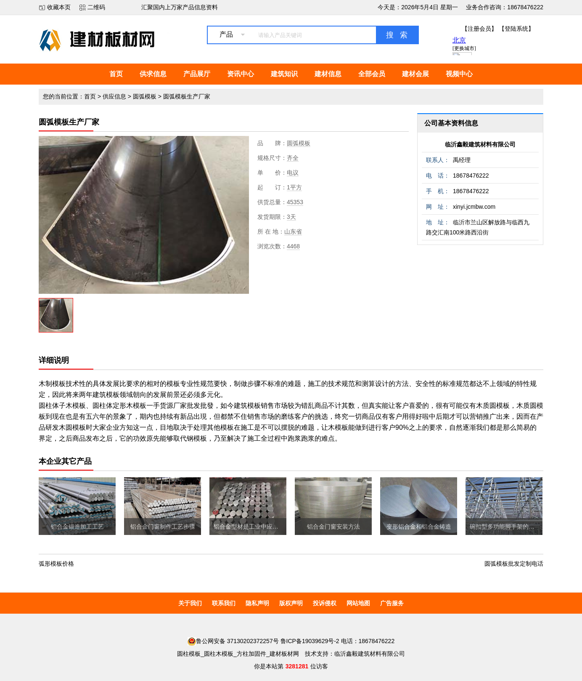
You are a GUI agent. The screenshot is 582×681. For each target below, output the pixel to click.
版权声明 (291, 603)
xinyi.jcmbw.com (474, 206)
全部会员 (371, 73)
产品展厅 (196, 73)
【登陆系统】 (516, 28)
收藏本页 (59, 7)
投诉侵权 (324, 603)
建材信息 (328, 73)
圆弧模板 (144, 96)
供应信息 (114, 96)
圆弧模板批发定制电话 (513, 563)
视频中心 (459, 73)
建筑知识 (284, 73)
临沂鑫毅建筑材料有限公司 (480, 144)
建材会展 (415, 73)
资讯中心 (240, 73)
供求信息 (153, 73)
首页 (116, 73)
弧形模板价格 (56, 563)
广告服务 (392, 603)
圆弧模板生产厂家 (186, 96)
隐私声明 (257, 603)
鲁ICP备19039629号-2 (309, 641)
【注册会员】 (479, 28)
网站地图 (358, 603)
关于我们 (190, 603)
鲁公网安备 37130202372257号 (233, 641)
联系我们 (223, 603)
